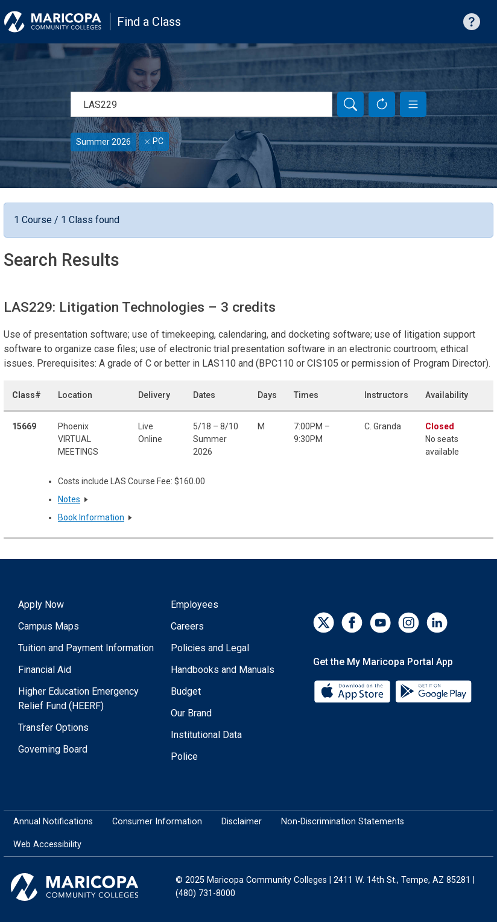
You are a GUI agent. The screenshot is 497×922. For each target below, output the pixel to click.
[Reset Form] (382, 104)
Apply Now (41, 604)
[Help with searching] (471, 21)
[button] (413, 104)
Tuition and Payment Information (86, 648)
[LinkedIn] (437, 622)
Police (184, 756)
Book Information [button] (91, 517)
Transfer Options (53, 727)
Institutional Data (206, 734)
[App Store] (353, 690)
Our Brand (191, 713)
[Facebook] (351, 622)
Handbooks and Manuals (222, 669)
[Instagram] (408, 622)
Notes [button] (69, 499)
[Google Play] (433, 690)
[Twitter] (323, 622)
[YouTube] (380, 622)
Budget (186, 691)
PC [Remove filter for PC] (153, 141)
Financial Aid (44, 669)
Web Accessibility (47, 844)
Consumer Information (157, 821)
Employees (194, 604)
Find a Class (149, 21)
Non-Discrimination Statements (342, 821)
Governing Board (52, 749)
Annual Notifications (53, 821)
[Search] (350, 104)
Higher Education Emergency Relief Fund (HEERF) (78, 699)
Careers (187, 626)
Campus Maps (48, 626)
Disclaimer (241, 821)
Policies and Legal (210, 648)
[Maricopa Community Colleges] (90, 887)
